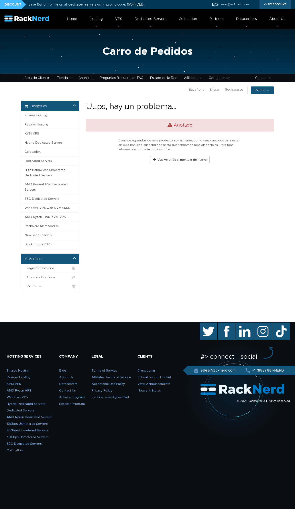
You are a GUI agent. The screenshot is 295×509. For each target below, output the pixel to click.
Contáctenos (219, 78)
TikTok (278, 325)
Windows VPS (17, 397)
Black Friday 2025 (38, 244)
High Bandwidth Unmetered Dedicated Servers (45, 172)
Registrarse (234, 90)
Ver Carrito (262, 90)
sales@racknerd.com (234, 4)
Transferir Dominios (50, 277)
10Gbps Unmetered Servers (27, 424)
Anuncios (86, 78)
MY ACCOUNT (276, 4)
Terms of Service (104, 370)
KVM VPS (32, 133)
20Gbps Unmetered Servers (27, 430)
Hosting (96, 19)
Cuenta (263, 78)
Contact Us (67, 390)
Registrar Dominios (50, 268)
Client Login (146, 370)
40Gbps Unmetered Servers (28, 437)
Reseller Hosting (36, 124)
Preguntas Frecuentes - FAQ (122, 78)
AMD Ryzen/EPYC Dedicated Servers (46, 187)
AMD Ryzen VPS (19, 390)
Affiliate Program (72, 397)
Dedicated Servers (150, 19)
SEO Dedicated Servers (42, 199)
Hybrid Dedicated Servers (44, 143)
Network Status (149, 390)
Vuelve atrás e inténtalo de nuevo (180, 160)
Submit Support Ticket (154, 377)
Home (72, 19)
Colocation (188, 19)
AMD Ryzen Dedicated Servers (30, 417)
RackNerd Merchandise (42, 226)
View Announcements (154, 384)
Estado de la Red (163, 78)
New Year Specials (38, 235)
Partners (216, 19)
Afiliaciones (193, 78)
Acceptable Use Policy (108, 384)
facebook (226, 325)
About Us (277, 19)
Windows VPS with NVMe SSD (48, 208)
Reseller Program (72, 404)
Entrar (215, 90)
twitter (205, 325)
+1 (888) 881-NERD (267, 370)
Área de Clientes (37, 78)
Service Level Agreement (110, 397)
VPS (118, 19)
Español (196, 90)
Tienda (64, 78)
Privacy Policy (102, 390)
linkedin (242, 325)
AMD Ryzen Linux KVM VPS (45, 217)
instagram (262, 325)
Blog (62, 370)
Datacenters (246, 19)
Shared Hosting (36, 115)
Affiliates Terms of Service (111, 377)
